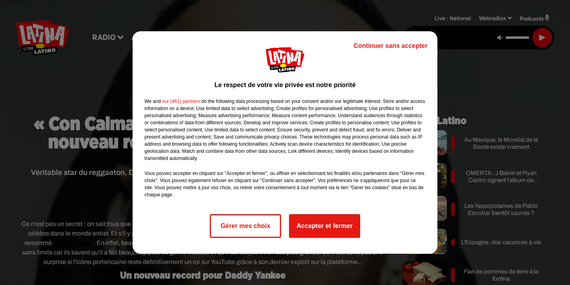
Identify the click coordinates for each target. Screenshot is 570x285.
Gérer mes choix (245, 225)
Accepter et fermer (324, 225)
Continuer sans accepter (390, 45)
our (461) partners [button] (181, 101)
